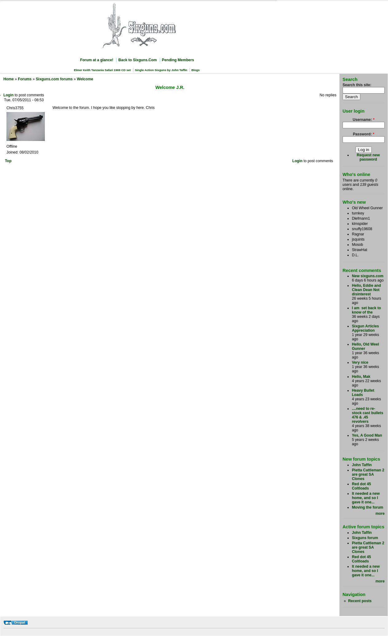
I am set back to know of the (366, 310)
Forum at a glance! (96, 60)
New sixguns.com (367, 276)
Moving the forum (367, 507)
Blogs (195, 70)
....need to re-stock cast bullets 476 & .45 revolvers (367, 415)
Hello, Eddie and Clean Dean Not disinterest (366, 289)
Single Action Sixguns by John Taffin (161, 70)
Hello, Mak (361, 376)
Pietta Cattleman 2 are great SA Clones (368, 474)
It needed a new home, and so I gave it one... (366, 497)
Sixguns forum (365, 538)
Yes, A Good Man (367, 435)
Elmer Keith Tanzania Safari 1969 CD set (102, 70)
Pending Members (178, 60)
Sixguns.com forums (54, 79)
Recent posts (359, 601)
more (380, 513)
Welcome (85, 79)
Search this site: (357, 85)
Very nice (360, 362)
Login (8, 95)
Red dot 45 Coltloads (361, 486)
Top (8, 161)
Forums (25, 79)
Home (8, 79)
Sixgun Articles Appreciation (365, 328)
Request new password (368, 157)
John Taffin (362, 465)
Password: (363, 134)
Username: (363, 120)
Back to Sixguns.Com (137, 60)
